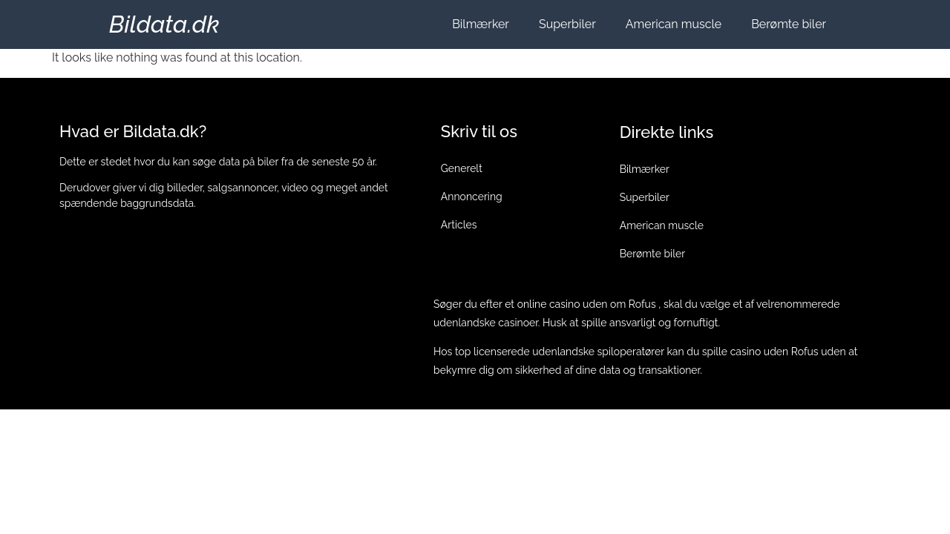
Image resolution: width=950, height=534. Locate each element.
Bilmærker (480, 24)
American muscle (673, 24)
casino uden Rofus (774, 351)
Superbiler (567, 24)
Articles (459, 225)
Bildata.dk (164, 24)
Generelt (461, 168)
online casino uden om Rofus (586, 304)
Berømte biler (788, 24)
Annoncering (471, 196)
